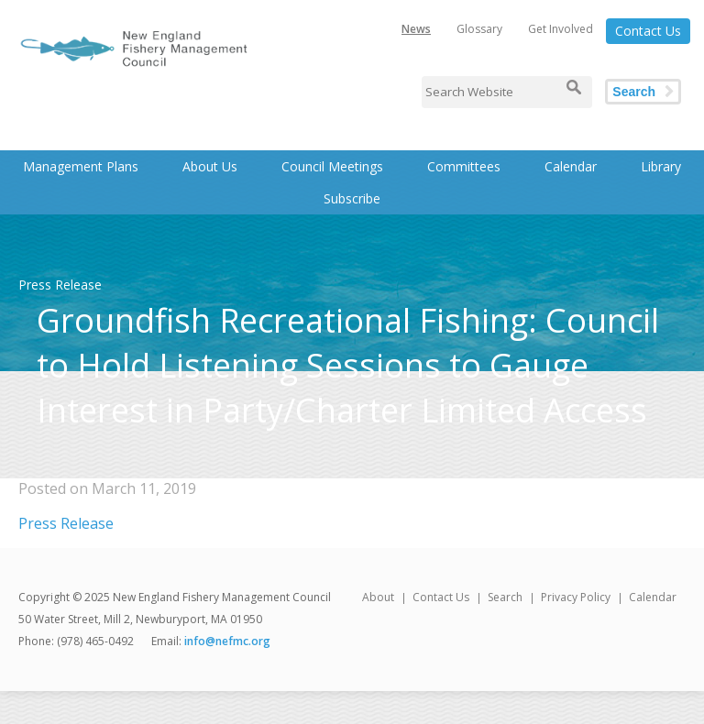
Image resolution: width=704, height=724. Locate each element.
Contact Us (648, 30)
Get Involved (560, 29)
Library (661, 166)
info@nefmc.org (227, 641)
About (378, 597)
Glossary (479, 29)
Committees (463, 166)
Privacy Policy (575, 597)
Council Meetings (332, 166)
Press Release (66, 523)
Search (633, 91)
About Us (209, 166)
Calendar (570, 166)
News (416, 29)
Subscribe (352, 198)
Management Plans (80, 166)
